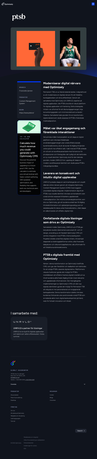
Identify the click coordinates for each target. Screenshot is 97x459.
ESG (25, 448)
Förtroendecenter (28, 443)
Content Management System (27, 102)
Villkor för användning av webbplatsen (34, 440)
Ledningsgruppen (15, 418)
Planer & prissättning (16, 397)
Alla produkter (14, 395)
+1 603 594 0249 (29, 379)
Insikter (52, 395)
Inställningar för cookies (30, 445)
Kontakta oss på (15, 377)
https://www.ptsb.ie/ (26, 113)
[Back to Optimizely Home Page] (7, 4)
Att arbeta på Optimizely (17, 413)
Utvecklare (53, 400)
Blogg (51, 397)
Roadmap (13, 400)
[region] (48, 48)
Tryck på (13, 421)
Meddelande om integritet (31, 437)
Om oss (13, 410)
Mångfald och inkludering (18, 416)
